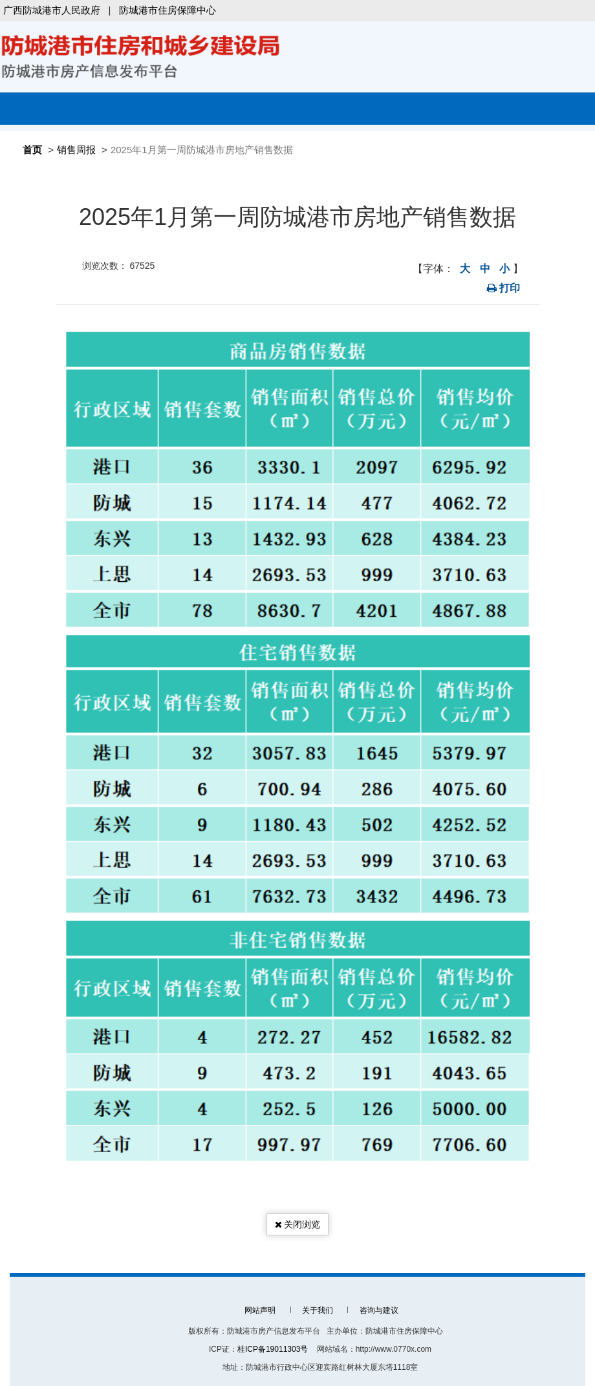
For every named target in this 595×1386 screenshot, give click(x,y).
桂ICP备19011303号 (272, 1349)
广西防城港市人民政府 (51, 10)
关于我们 (317, 1310)
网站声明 (260, 1310)
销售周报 (76, 149)
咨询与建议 (379, 1310)
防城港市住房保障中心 (167, 10)
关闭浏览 (298, 1224)
